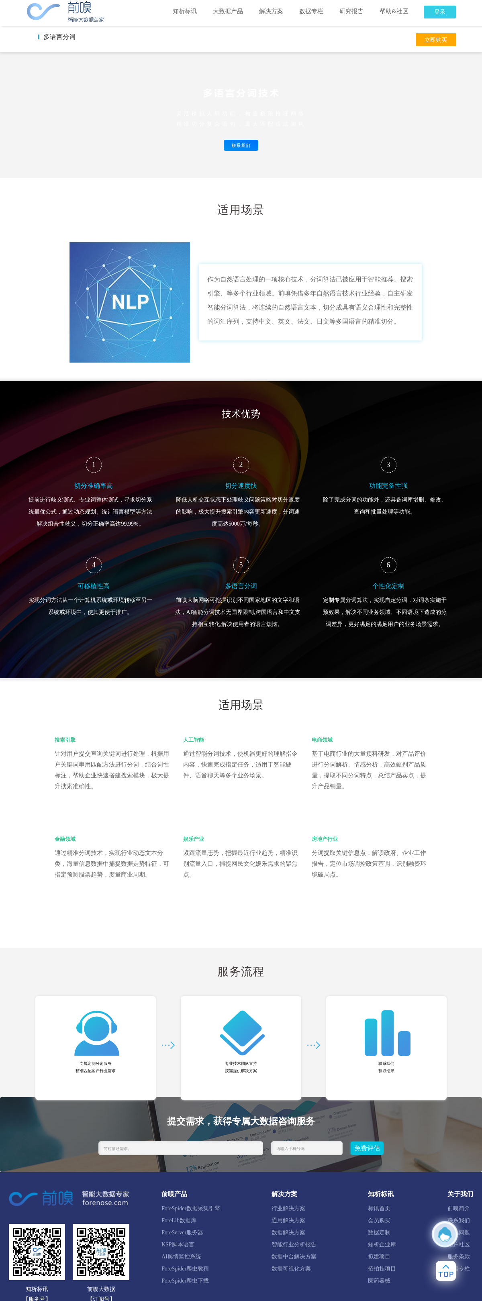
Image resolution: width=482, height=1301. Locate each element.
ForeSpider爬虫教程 (185, 1269)
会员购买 (379, 1220)
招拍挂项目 (382, 1269)
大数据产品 (228, 11)
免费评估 (367, 1148)
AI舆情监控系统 (181, 1257)
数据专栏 (311, 11)
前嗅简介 (458, 1208)
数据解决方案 (288, 1233)
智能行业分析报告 (294, 1245)
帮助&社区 (394, 11)
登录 (439, 12)
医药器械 (379, 1281)
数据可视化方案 (291, 1269)
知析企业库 (382, 1245)
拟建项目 (379, 1257)
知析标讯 (185, 11)
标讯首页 (379, 1208)
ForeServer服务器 (182, 1233)
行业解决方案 (288, 1208)
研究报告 (351, 11)
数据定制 (379, 1233)
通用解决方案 (288, 1220)
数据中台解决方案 (294, 1257)
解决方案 (271, 11)
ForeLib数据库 (178, 1220)
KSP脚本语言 (177, 1245)
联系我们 (241, 145)
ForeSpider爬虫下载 (185, 1281)
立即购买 (436, 40)
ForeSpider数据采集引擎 (190, 1208)
